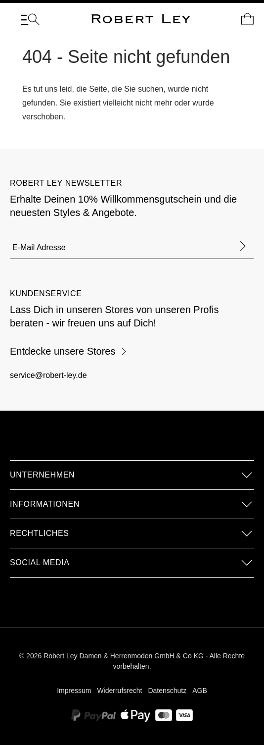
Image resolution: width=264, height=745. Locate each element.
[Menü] (30, 19)
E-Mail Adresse (39, 247)
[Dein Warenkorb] (247, 19)
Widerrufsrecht (119, 690)
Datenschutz (167, 690)
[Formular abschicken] (242, 247)
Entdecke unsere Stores (69, 351)
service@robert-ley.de (48, 375)
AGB (199, 690)
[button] (132, 475)
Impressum (74, 690)
